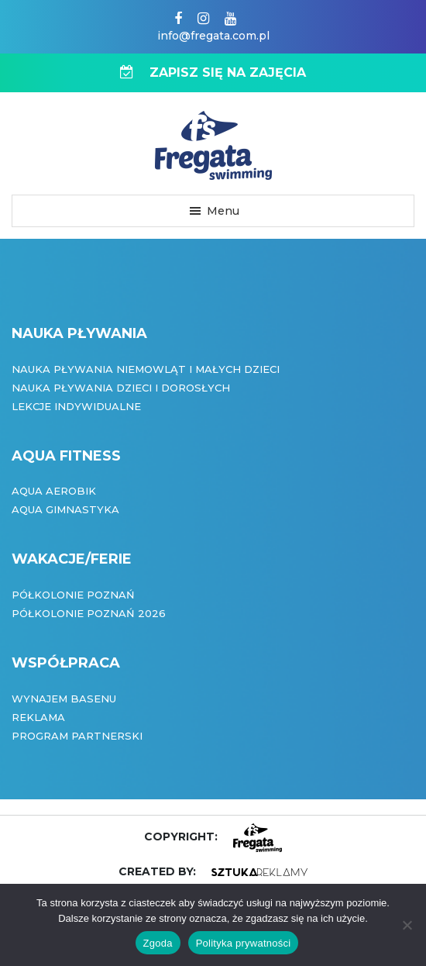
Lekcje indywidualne (76, 406)
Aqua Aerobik (54, 491)
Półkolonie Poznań (73, 594)
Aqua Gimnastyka (65, 509)
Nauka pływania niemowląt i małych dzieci (146, 369)
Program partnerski (77, 736)
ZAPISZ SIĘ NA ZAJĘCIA (213, 72)
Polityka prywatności (243, 943)
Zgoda (158, 943)
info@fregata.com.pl (213, 36)
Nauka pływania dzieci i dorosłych (121, 387)
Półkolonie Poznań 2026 (89, 613)
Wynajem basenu (64, 698)
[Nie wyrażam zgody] (406, 925)
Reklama (38, 717)
